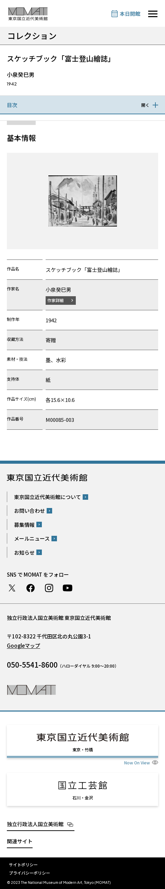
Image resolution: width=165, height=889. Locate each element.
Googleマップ (23, 645)
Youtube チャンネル (67, 588)
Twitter (12, 588)
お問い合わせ (29, 510)
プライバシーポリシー (29, 873)
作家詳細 (55, 300)
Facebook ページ (30, 588)
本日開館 (130, 13)
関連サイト (20, 841)
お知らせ (24, 552)
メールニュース (32, 538)
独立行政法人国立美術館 (35, 824)
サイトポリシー (23, 864)
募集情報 (24, 524)
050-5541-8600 (32, 664)
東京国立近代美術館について (47, 496)
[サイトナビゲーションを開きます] (152, 14)
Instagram (49, 588)
